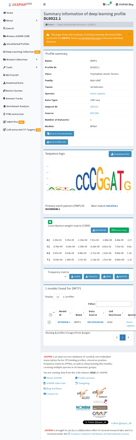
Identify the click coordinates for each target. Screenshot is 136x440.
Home (49, 24)
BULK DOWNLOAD (56, 142)
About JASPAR (53, 377)
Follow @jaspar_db (121, 423)
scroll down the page (90, 38)
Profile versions (85, 377)
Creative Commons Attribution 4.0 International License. (98, 433)
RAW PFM (122, 276)
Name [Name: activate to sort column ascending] (79, 314)
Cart (107, 4)
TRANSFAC (92, 276)
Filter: (110, 304)
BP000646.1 (64, 322)
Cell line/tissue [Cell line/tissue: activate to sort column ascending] (115, 313)
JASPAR (75, 276)
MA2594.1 (112, 206)
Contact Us (51, 393)
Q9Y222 (94, 106)
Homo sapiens (97, 93)
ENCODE (94, 113)
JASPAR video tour (55, 383)
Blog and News (53, 388)
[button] (44, 4)
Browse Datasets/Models (59, 133)
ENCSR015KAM (95, 322)
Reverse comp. (119, 230)
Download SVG (120, 154)
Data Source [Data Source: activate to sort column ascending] (93, 313)
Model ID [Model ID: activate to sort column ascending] (62, 313)
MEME (107, 276)
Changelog (82, 383)
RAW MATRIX (99, 230)
